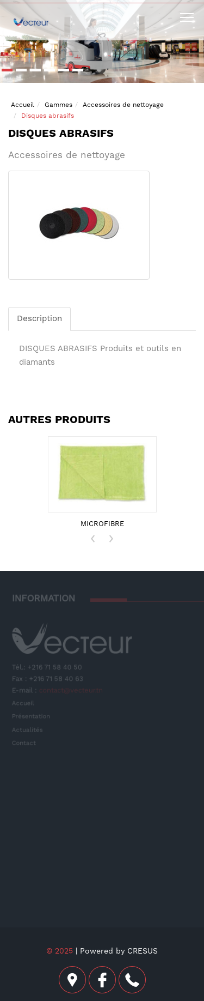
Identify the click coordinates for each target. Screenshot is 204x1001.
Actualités (28, 729)
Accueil (22, 104)
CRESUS (142, 950)
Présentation (32, 716)
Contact (24, 742)
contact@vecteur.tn (71, 690)
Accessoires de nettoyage (123, 104)
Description (39, 318)
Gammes (58, 104)
